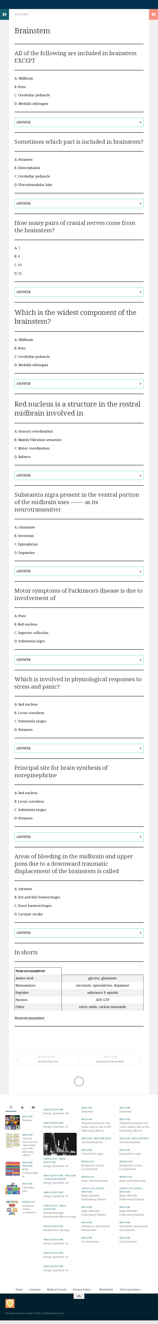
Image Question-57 (55, 1128)
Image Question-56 (55, 1178)
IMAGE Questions (53, 1111)
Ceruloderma (90, 1243)
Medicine (27, 1118)
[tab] (79, 124)
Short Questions (130, 1302)
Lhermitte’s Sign (92, 1155)
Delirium (27, 1122)
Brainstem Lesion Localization (29, 1211)
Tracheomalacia (92, 1144)
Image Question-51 (55, 1269)
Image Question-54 (55, 1195)
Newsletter (106, 1302)
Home (19, 1302)
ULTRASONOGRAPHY (55, 1191)
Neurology (28, 1204)
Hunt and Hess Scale (94, 1182)
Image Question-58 (55, 1115)
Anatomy (21, 16)
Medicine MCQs (102, 1140)
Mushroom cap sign (56, 1242)
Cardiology (50, 1171)
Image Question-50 (55, 1282)
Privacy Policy (82, 1302)
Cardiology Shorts (92, 1190)
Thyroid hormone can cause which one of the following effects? (96, 1128)
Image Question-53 (55, 1208)
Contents (35, 1302)
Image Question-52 (55, 1255)
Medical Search (56, 1302)
